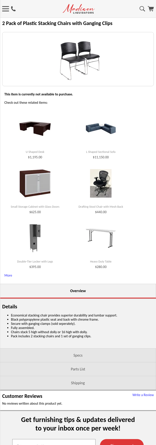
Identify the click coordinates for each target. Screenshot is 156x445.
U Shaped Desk (35, 201)
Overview (78, 340)
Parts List (78, 418)
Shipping (78, 432)
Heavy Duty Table (101, 311)
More (8, 325)
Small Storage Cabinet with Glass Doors (35, 256)
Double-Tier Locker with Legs (35, 311)
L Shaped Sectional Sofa (100, 201)
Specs (77, 404)
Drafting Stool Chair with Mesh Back (100, 256)
